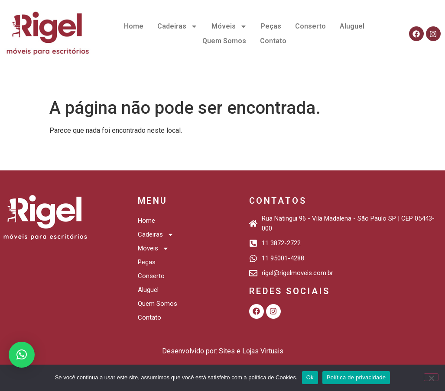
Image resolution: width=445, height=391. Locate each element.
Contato (273, 41)
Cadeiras (177, 26)
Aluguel (352, 26)
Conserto (310, 26)
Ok (310, 377)
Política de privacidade (356, 377)
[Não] (431, 377)
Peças (271, 26)
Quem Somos (224, 41)
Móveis (229, 26)
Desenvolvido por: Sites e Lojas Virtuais (222, 351)
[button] (22, 355)
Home (133, 26)
